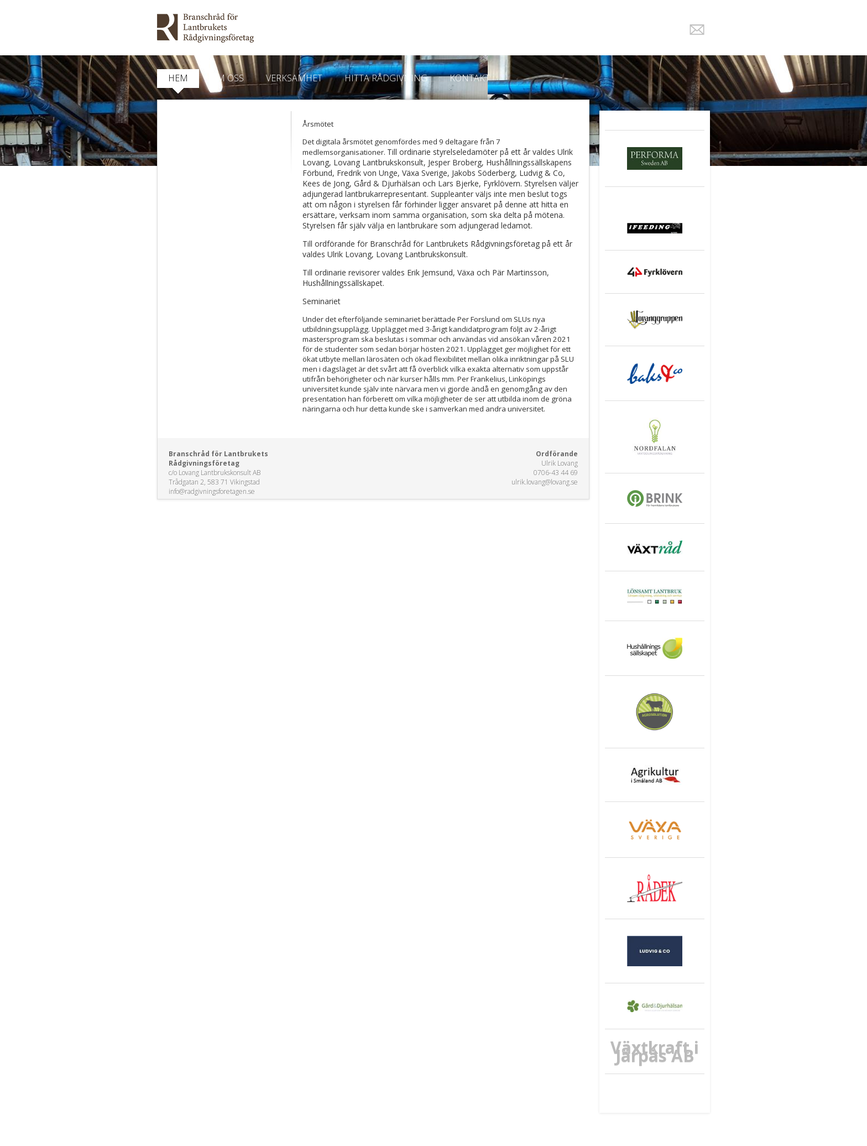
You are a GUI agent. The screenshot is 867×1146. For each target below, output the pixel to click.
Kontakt (470, 78)
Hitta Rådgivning (385, 78)
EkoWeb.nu (354, 28)
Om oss (227, 78)
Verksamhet (294, 78)
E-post (697, 29)
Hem (178, 78)
